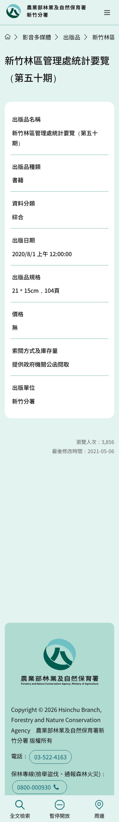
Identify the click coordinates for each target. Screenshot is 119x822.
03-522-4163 (50, 757)
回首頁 (46, 11)
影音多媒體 (37, 37)
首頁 (7, 36)
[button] (107, 12)
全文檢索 (20, 809)
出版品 (71, 37)
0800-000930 (39, 787)
